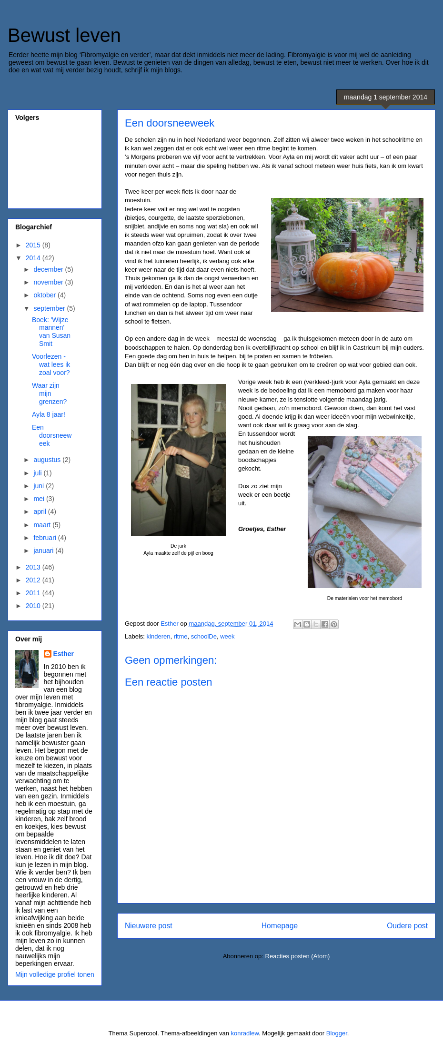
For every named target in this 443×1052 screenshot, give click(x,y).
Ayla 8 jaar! (48, 414)
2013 (34, 567)
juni (39, 486)
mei (39, 498)
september (50, 308)
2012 (34, 580)
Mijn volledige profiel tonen (54, 974)
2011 (34, 593)
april (40, 511)
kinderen (159, 636)
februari (45, 537)
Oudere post (407, 926)
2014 (34, 258)
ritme (181, 636)
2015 (34, 245)
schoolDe (204, 636)
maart (42, 525)
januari (44, 550)
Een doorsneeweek (52, 435)
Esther (63, 654)
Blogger (336, 1033)
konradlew (245, 1033)
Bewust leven (64, 35)
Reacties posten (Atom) (297, 956)
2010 (34, 606)
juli (38, 473)
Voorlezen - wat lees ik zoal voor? (51, 364)
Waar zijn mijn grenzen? (49, 393)
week (227, 636)
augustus (47, 459)
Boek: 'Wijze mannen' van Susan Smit (51, 331)
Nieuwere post (148, 926)
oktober (45, 295)
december (49, 269)
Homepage (280, 926)
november (49, 282)
